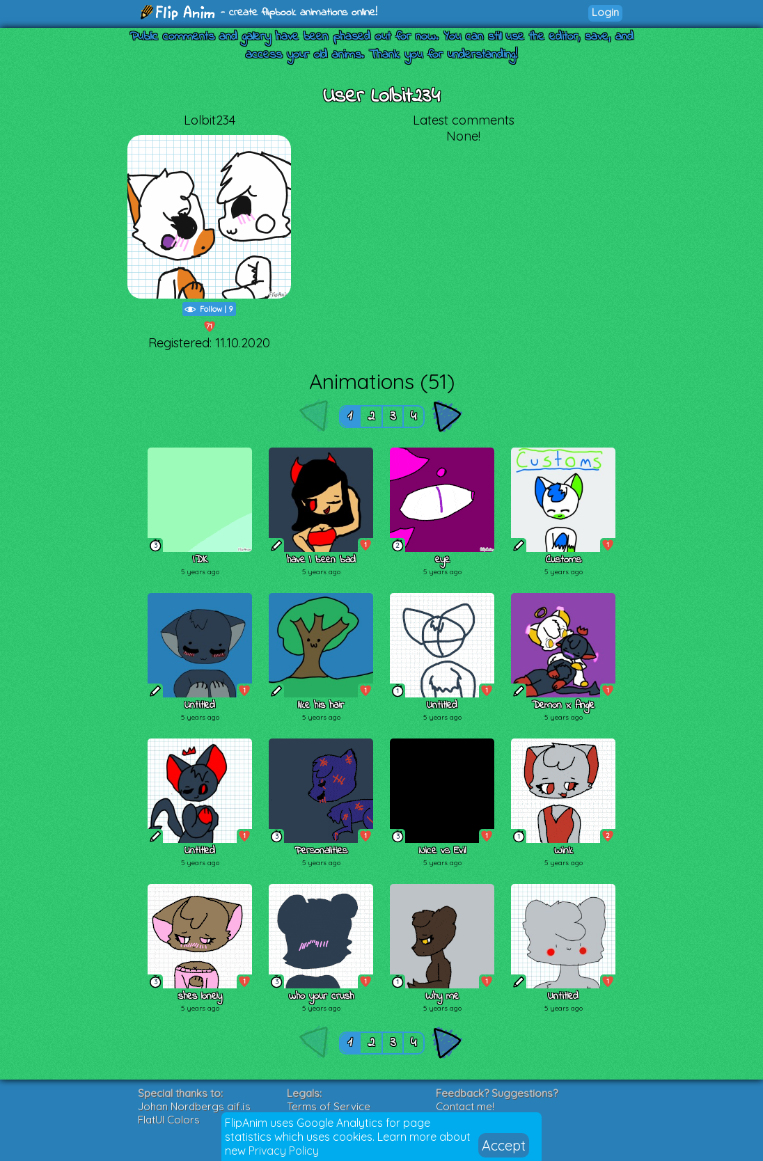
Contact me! (465, 1106)
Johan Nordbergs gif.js (194, 1106)
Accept (504, 1145)
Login (605, 12)
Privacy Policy (284, 1151)
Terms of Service (328, 1106)
